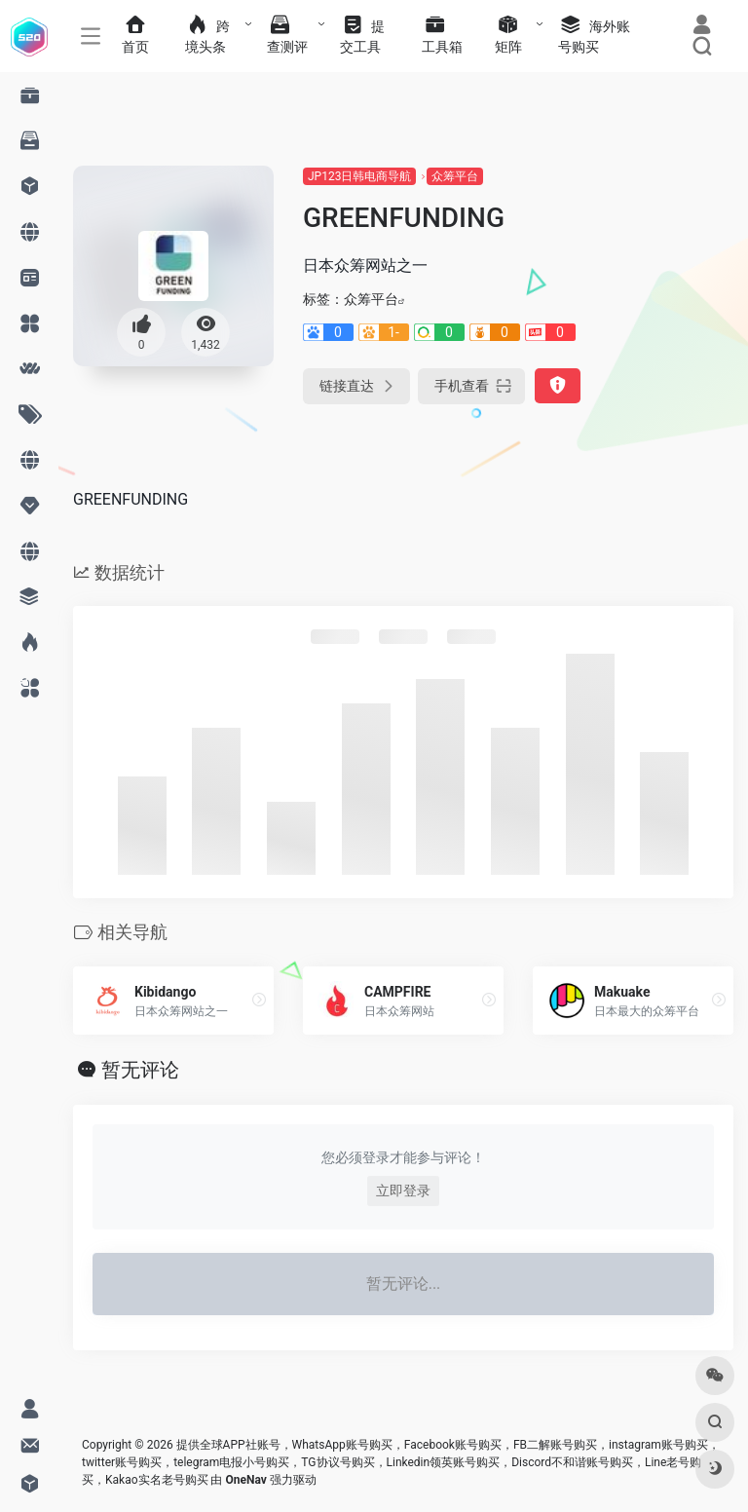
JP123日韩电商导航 (359, 176)
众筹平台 (454, 176)
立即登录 (403, 1190)
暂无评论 (140, 1069)
